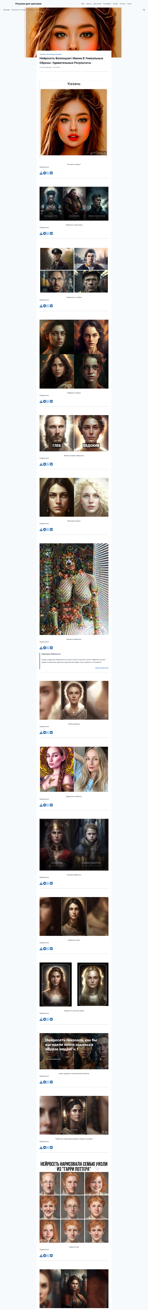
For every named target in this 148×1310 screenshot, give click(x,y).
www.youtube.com (101, 668)
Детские (49, 10)
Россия (122, 4)
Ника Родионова (46, 67)
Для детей (97, 4)
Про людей (40, 10)
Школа (89, 4)
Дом (83, 4)
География (107, 4)
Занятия (31, 10)
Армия (115, 4)
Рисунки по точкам (19, 10)
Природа (6, 10)
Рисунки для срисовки (54, 54)
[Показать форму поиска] (144, 10)
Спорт (129, 4)
